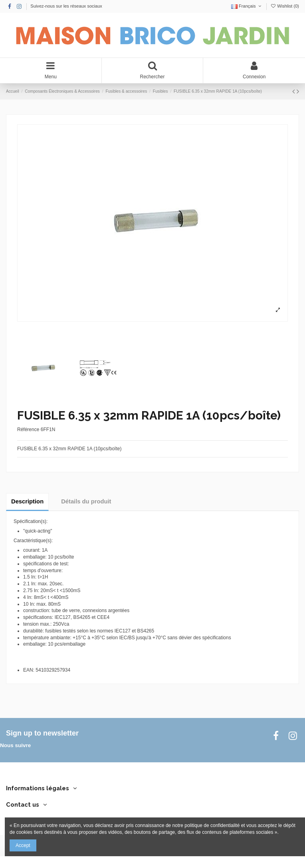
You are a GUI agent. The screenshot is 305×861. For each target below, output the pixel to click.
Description (27, 501)
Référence (28, 429)
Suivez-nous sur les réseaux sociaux (66, 6)
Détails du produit (86, 501)
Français (247, 6)
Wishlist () (284, 6)
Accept (23, 845)
